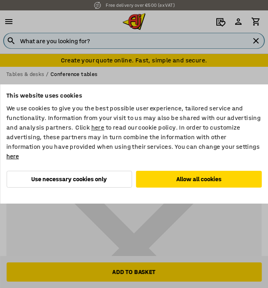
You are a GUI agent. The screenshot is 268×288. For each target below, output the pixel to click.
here (98, 127)
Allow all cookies (199, 179)
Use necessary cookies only (69, 179)
